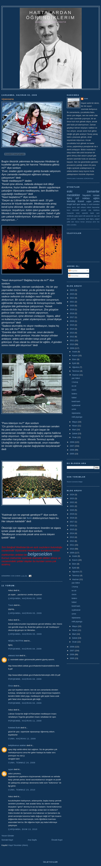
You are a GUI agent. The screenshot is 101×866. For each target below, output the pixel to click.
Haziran (75, 375)
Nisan (75, 426)
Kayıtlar (73, 271)
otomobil (75, 210)
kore (68, 210)
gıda (76, 216)
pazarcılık (89, 216)
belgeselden (40, 553)
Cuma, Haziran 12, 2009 (22, 739)
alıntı (94, 222)
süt (98, 216)
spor (78, 204)
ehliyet (83, 207)
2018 (72, 313)
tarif (74, 204)
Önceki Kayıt (56, 840)
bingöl (69, 204)
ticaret (81, 201)
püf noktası (83, 198)
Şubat (75, 433)
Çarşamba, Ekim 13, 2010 (22, 829)
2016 (72, 321)
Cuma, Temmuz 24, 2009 (21, 763)
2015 (72, 325)
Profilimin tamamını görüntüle (80, 178)
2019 (72, 309)
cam (98, 213)
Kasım (75, 355)
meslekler (73, 195)
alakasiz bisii (13, 655)
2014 (72, 329)
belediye (96, 204)
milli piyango (77, 417)
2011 (72, 340)
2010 (72, 344)
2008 (72, 442)
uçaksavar (76, 405)
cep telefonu (94, 210)
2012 (72, 336)
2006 (72, 450)
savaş (83, 204)
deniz (69, 207)
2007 (72, 446)
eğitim (96, 198)
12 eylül (89, 204)
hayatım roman (91, 195)
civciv (74, 390)
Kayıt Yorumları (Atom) (18, 845)
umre (74, 409)
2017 (72, 317)
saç (95, 216)
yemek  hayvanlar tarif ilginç (82, 219)
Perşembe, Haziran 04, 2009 (25, 649)
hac (98, 222)
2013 (72, 333)
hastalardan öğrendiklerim (50, 15)
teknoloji (71, 201)
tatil (78, 207)
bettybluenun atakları (17, 745)
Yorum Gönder (7, 836)
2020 (72, 305)
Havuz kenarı (80, 222)
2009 (72, 348)
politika (97, 201)
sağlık (88, 201)
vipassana (76, 413)
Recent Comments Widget (74, 482)
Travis (10, 605)
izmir (78, 213)
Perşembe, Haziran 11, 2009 (25, 721)
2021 (72, 302)
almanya (89, 222)
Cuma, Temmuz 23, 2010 (21, 790)
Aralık (75, 352)
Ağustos (76, 367)
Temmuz (76, 371)
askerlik (85, 213)
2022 (72, 298)
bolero (74, 394)
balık (92, 213)
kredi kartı (76, 401)
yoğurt (97, 219)
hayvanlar (96, 207)
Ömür (10, 686)
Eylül (74, 363)
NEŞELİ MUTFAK (15, 641)
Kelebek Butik (14, 728)
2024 (72, 290)
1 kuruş (75, 382)
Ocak (74, 437)
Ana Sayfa (32, 840)
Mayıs (75, 422)
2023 (72, 294)
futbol (89, 207)
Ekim (74, 359)
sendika (73, 225)
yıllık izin (70, 222)
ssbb (86, 98)
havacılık (70, 213)
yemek (83, 210)
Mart (74, 429)
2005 (72, 454)
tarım (74, 207)
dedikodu (70, 216)
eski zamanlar (83, 191)
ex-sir (74, 386)
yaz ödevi (76, 378)
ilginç (69, 198)
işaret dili (81, 216)
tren (68, 219)
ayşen (10, 769)
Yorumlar (74, 276)
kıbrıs (69, 225)
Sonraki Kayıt (7, 840)
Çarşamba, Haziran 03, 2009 (25, 598)
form (29, 518)
